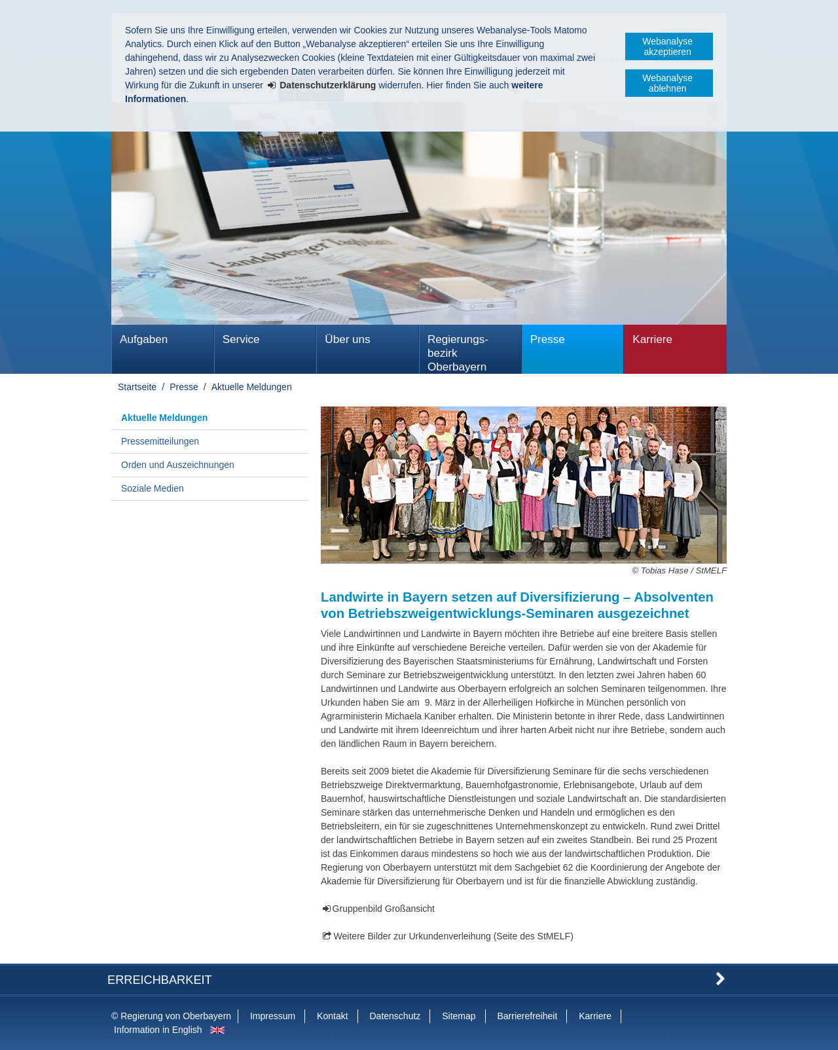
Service (241, 339)
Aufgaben (144, 339)
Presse (547, 339)
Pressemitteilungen (160, 441)
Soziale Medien (152, 488)
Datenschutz (394, 1016)
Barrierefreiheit (527, 1016)
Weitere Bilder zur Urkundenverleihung (412, 936)
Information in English (158, 1029)
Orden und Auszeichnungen (177, 465)
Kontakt (332, 1016)
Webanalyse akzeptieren (667, 46)
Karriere (652, 339)
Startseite (137, 387)
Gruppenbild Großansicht (384, 908)
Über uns (347, 339)
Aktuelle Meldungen (251, 387)
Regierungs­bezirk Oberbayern (458, 353)
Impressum (272, 1016)
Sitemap (458, 1016)
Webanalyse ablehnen (667, 83)
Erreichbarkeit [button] (159, 980)
